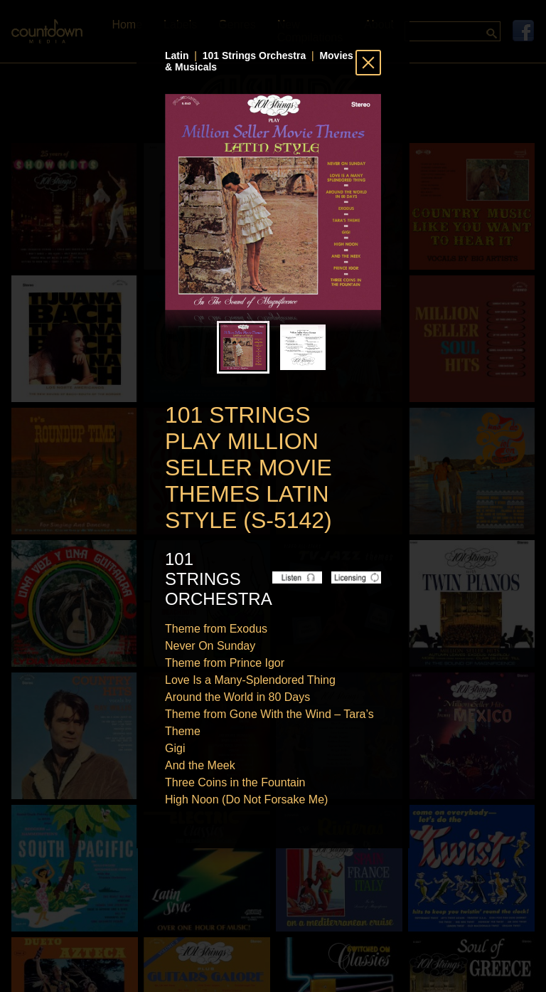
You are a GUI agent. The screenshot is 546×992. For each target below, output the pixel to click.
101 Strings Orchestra (254, 55)
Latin (176, 55)
